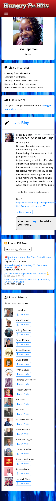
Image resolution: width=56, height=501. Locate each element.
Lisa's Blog (19, 122)
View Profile (23, 314)
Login (35, 221)
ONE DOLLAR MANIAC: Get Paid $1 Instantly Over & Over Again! (27, 280)
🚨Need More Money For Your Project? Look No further (27, 258)
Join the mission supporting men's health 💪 (26, 273)
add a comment (24, 212)
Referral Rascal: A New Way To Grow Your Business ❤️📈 (26, 266)
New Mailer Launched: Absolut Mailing (34, 136)
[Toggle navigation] (6, 13)
